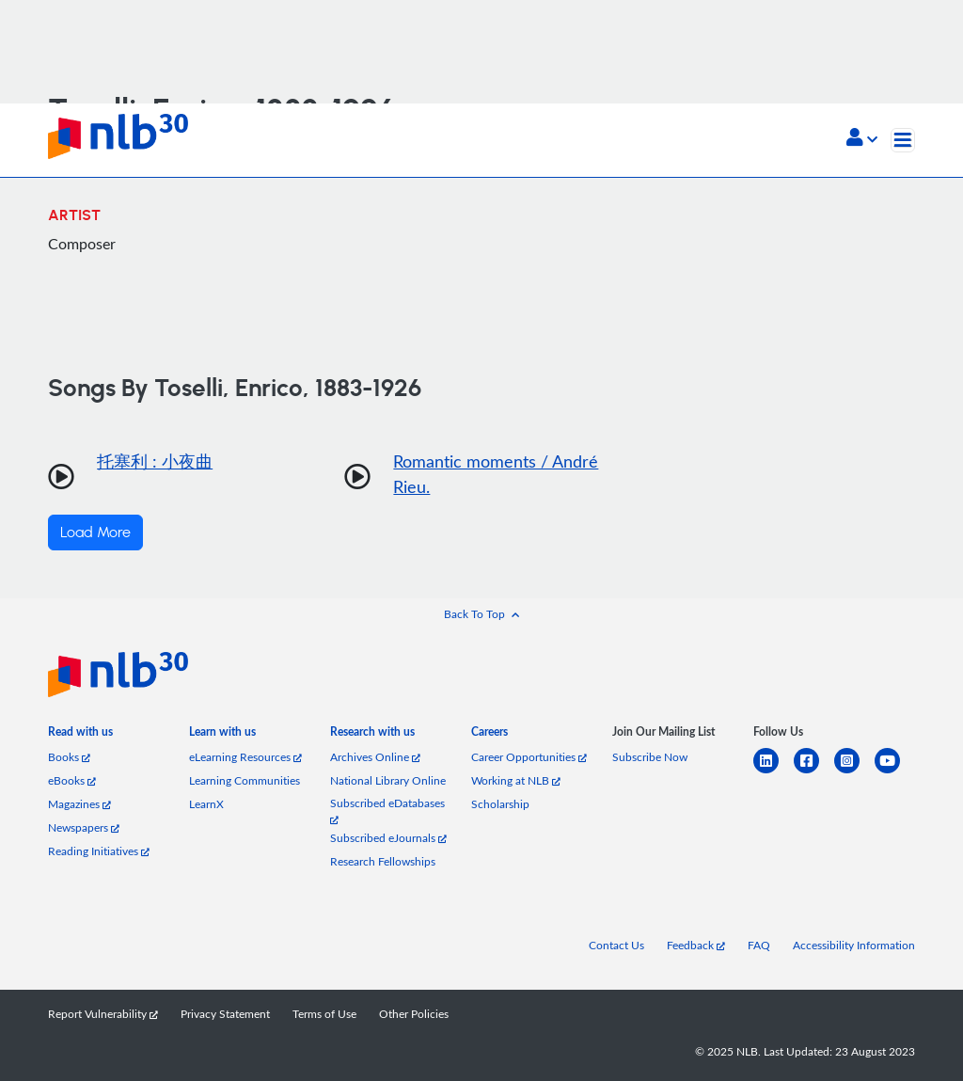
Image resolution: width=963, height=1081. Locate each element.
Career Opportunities (529, 757)
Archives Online (375, 757)
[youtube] (895, 772)
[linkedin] (773, 772)
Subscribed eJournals (388, 838)
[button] (861, 139)
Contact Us (616, 945)
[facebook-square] (814, 772)
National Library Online (388, 780)
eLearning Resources (245, 757)
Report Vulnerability (103, 1014)
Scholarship (500, 804)
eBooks (72, 780)
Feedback (696, 945)
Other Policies (414, 1014)
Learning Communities (244, 780)
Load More (95, 532)
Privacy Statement (225, 1014)
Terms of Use (324, 1014)
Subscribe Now (649, 757)
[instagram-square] (854, 772)
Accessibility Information (854, 945)
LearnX (206, 804)
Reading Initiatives (99, 851)
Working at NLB (515, 780)
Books (69, 757)
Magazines (79, 804)
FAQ (759, 945)
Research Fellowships (382, 861)
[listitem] (80, 735)
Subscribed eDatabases (387, 810)
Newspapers (83, 827)
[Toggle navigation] (903, 140)
